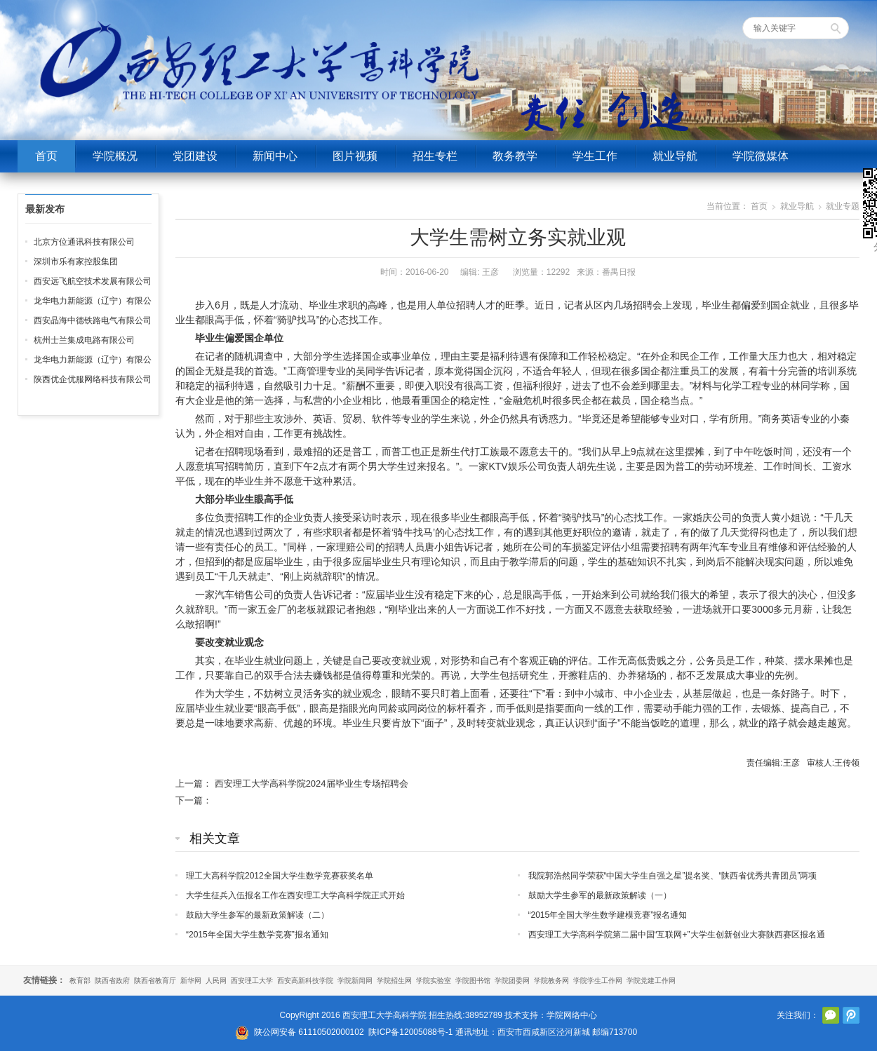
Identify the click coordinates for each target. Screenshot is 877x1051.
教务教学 (515, 156)
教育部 (80, 980)
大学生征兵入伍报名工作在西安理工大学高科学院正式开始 (295, 895)
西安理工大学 (252, 980)
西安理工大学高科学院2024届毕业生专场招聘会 (311, 783)
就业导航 (674, 156)
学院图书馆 (472, 980)
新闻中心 (275, 156)
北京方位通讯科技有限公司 (84, 242)
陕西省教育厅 (155, 980)
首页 (46, 156)
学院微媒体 (760, 156)
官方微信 (830, 1015)
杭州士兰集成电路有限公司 (84, 340)
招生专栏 (435, 156)
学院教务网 (551, 980)
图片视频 (355, 156)
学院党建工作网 (651, 980)
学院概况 (115, 156)
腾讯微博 (851, 1015)
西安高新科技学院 (305, 980)
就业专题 (842, 206)
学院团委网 (512, 980)
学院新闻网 (355, 980)
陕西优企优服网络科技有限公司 (93, 379)
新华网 (190, 980)
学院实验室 (433, 980)
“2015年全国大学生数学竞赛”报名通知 (257, 935)
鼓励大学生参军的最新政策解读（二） (257, 915)
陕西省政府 (112, 980)
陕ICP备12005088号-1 (410, 1032)
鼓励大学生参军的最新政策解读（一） (599, 895)
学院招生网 (394, 980)
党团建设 (195, 156)
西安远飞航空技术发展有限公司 (93, 281)
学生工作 (595, 156)
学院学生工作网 (597, 980)
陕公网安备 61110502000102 (309, 1032)
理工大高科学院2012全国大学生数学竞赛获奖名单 (279, 876)
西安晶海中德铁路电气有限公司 (93, 320)
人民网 (216, 980)
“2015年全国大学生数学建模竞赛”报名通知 (608, 915)
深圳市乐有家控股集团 (76, 261)
